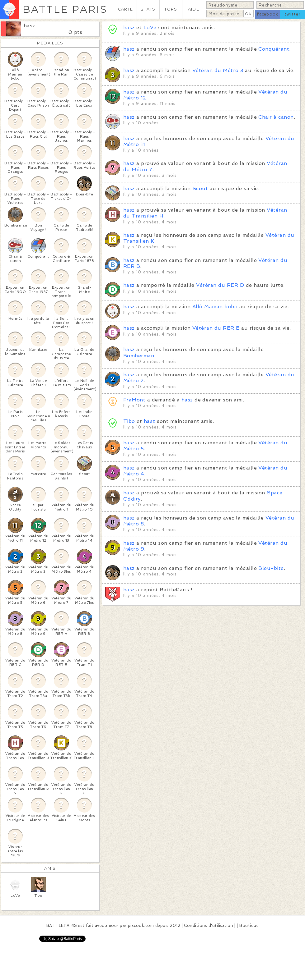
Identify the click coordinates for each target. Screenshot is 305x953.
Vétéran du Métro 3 (217, 70)
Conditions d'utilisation (208, 925)
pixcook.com (141, 925)
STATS (148, 9)
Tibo (129, 421)
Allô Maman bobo (214, 306)
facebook (267, 14)
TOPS (170, 9)
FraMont (134, 400)
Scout (200, 188)
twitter (292, 14)
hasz (29, 26)
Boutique (249, 925)
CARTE (125, 9)
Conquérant (273, 49)
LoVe (150, 27)
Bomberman (138, 356)
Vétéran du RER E (216, 328)
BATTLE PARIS (64, 9)
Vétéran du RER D (220, 285)
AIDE (193, 9)
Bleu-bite (271, 568)
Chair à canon (275, 117)
